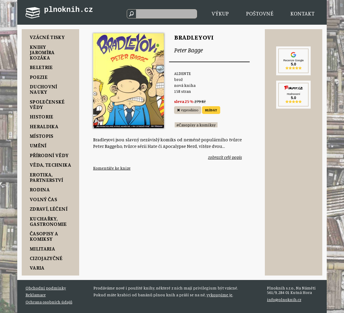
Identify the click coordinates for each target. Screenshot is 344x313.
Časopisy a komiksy (44, 236)
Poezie (39, 76)
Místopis (42, 135)
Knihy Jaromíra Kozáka (42, 52)
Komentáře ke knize (112, 167)
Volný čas (43, 199)
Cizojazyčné (46, 258)
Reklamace (36, 294)
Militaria (42, 248)
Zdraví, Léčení (49, 208)
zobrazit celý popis (225, 157)
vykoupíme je (219, 294)
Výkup (220, 13)
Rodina (40, 189)
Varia (37, 267)
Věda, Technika (50, 164)
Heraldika (44, 126)
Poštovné (259, 13)
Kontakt (302, 13)
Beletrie (41, 67)
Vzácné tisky (47, 37)
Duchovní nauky (43, 89)
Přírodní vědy (49, 155)
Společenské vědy (47, 104)
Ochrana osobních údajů (49, 301)
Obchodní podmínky (46, 287)
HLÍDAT (211, 110)
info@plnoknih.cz (284, 299)
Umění (38, 145)
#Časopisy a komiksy (196, 124)
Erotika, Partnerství (46, 177)
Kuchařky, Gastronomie (48, 221)
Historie (42, 116)
